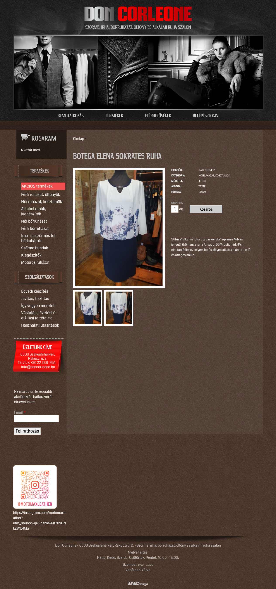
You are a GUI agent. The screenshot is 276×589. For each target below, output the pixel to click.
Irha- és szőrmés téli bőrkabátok (39, 238)
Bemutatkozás (71, 116)
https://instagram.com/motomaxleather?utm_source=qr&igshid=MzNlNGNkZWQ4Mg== (40, 520)
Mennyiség (177, 202)
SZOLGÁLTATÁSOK (39, 277)
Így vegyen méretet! (38, 306)
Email (20, 412)
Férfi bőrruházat (35, 228)
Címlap (78, 138)
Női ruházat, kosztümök (214, 176)
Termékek (114, 116)
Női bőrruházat (34, 221)
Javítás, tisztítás (35, 298)
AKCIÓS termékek (37, 186)
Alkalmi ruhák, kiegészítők (33, 211)
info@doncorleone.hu (38, 366)
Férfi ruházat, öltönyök (40, 194)
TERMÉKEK (39, 171)
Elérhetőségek (158, 116)
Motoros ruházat (35, 262)
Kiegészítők (31, 255)
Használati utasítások (40, 325)
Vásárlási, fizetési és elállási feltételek (39, 315)
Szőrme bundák (34, 248)
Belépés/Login (205, 116)
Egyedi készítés (34, 291)
